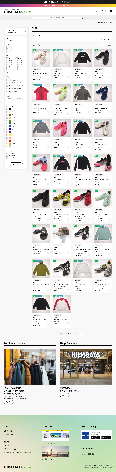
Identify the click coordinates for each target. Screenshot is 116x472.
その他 (12, 146)
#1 (9, 58)
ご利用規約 (7, 445)
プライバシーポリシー (11, 449)
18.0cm (10, 69)
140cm (20, 62)
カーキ (12, 123)
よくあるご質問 (9, 434)
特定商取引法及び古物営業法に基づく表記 (17, 452)
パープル (12, 132)
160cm (10, 66)
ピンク (12, 138)
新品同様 (12, 80)
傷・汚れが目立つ (14, 91)
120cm (10, 60)
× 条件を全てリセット (105, 39)
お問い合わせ (8, 438)
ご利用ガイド (8, 431)
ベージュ (12, 118)
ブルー (12, 126)
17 (75, 333)
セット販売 (11, 158)
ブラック (12, 109)
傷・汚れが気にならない (16, 86)
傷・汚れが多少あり (15, 89)
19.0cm (20, 69)
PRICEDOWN (12, 155)
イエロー (12, 135)
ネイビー (12, 129)
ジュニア (11, 51)
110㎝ (19, 58)
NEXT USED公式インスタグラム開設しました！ (58, 5)
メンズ (10, 47)
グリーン (12, 121)
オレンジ (12, 143)
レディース (11, 49)
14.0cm (10, 62)
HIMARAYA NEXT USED (103, 22)
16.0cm (20, 64)
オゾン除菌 (11, 153)
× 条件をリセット (16, 164)
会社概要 (6, 442)
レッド (12, 141)
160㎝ (19, 66)
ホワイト (12, 106)
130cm (20, 60)
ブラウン (12, 115)
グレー (12, 112)
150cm (10, 64)
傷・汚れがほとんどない (16, 83)
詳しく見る (8, 402)
